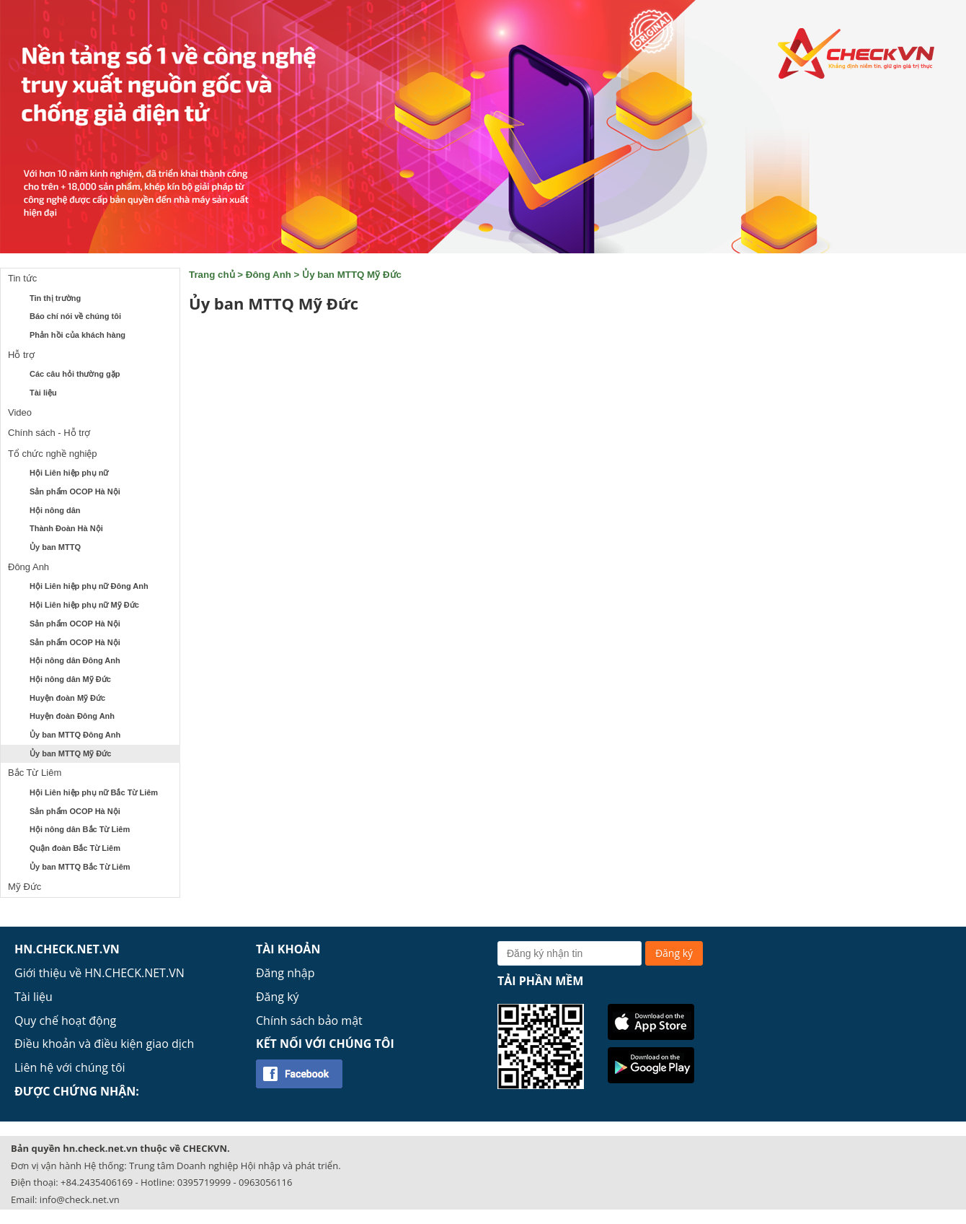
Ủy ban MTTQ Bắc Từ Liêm (80, 866)
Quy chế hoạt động (65, 1020)
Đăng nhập (285, 973)
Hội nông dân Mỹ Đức (70, 679)
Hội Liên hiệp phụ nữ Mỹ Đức (84, 604)
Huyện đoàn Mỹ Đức (67, 698)
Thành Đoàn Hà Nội (66, 528)
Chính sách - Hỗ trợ (49, 432)
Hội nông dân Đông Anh (75, 660)
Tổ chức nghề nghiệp (52, 453)
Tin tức (22, 278)
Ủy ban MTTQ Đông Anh (75, 734)
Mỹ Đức (24, 886)
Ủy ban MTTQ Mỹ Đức (70, 753)
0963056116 (265, 1182)
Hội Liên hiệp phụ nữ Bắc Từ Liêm (94, 792)
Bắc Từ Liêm (34, 772)
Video (20, 412)
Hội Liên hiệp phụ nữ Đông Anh (89, 586)
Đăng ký (277, 997)
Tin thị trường (55, 298)
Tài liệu (43, 392)
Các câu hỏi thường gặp (75, 374)
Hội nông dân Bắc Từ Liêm (80, 829)
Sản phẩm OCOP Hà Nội (75, 491)
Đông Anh (28, 566)
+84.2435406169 (97, 1182)
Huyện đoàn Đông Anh (72, 716)
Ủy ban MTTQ (55, 547)
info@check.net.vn (80, 1199)
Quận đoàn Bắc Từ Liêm (75, 848)
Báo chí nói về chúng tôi (75, 316)
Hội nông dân (55, 510)
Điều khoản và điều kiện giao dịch (104, 1044)
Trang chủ (212, 274)
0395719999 (204, 1182)
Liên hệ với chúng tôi (69, 1067)
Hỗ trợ (21, 354)
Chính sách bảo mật (309, 1020)
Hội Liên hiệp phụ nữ (69, 472)
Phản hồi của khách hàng (77, 335)
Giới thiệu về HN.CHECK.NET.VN (99, 973)
